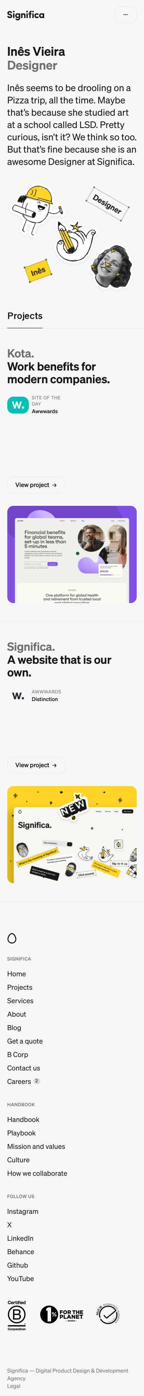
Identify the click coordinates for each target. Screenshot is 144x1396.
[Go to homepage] (25, 14)
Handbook (23, 1119)
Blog (14, 1028)
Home (16, 974)
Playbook (21, 1133)
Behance (20, 1252)
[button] (125, 14)
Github (17, 1265)
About (16, 1014)
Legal (13, 1386)
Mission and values (36, 1146)
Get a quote (25, 1041)
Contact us (23, 1068)
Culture (18, 1160)
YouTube (20, 1279)
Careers (19, 1081)
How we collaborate (37, 1173)
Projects (20, 987)
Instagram (22, 1211)
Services (20, 1001)
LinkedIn (20, 1238)
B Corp (17, 1054)
